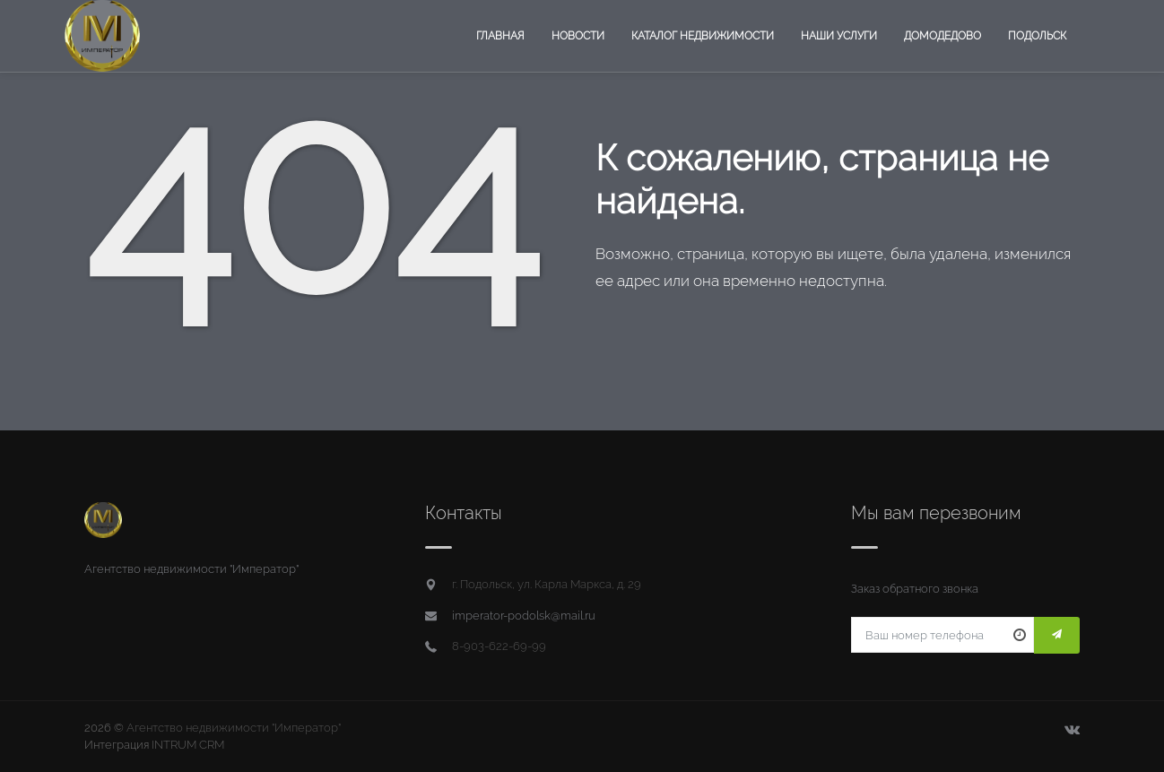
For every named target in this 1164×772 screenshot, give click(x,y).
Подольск (1037, 36)
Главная (500, 36)
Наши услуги (839, 36)
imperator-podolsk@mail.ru (523, 615)
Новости (578, 36)
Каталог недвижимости (702, 36)
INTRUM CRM (188, 744)
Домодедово (942, 36)
